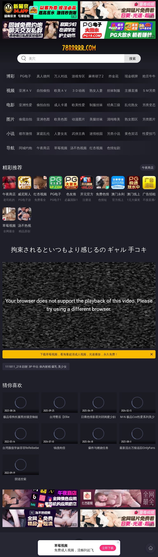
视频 (10, 90)
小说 (10, 133)
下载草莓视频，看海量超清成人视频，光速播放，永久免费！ (96, 354)
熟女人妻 (96, 90)
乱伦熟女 (131, 105)
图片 (10, 119)
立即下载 (108, 548)
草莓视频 (60, 148)
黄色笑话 (131, 133)
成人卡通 (60, 105)
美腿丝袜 (96, 119)
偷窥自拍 (25, 119)
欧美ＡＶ (60, 90)
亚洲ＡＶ (25, 90)
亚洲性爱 (25, 105)
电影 (10, 105)
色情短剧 (113, 148)
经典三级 (113, 105)
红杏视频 (96, 148)
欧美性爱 (78, 105)
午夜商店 (43, 148)
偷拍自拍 (43, 105)
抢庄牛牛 (149, 76)
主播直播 (131, 90)
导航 (10, 148)
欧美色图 (60, 119)
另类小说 (113, 133)
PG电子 (25, 76)
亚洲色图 (43, 119)
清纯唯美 (113, 119)
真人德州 (43, 76)
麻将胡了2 (95, 76)
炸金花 (113, 76)
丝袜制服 (113, 90)
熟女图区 (131, 119)
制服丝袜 (96, 105)
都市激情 (25, 133)
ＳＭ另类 (149, 90)
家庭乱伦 (43, 133)
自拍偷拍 (43, 90)
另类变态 (149, 105)
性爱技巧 (149, 133)
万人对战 (60, 76)
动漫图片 (78, 119)
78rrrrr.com (79, 48)
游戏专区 (78, 76)
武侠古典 (78, 133)
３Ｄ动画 (78, 90)
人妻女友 (60, 133)
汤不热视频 (78, 148)
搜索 (132, 58)
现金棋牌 (131, 76)
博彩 (10, 76)
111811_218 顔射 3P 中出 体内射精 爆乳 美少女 (36, 366)
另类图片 (149, 119)
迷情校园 (96, 133)
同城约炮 (25, 148)
